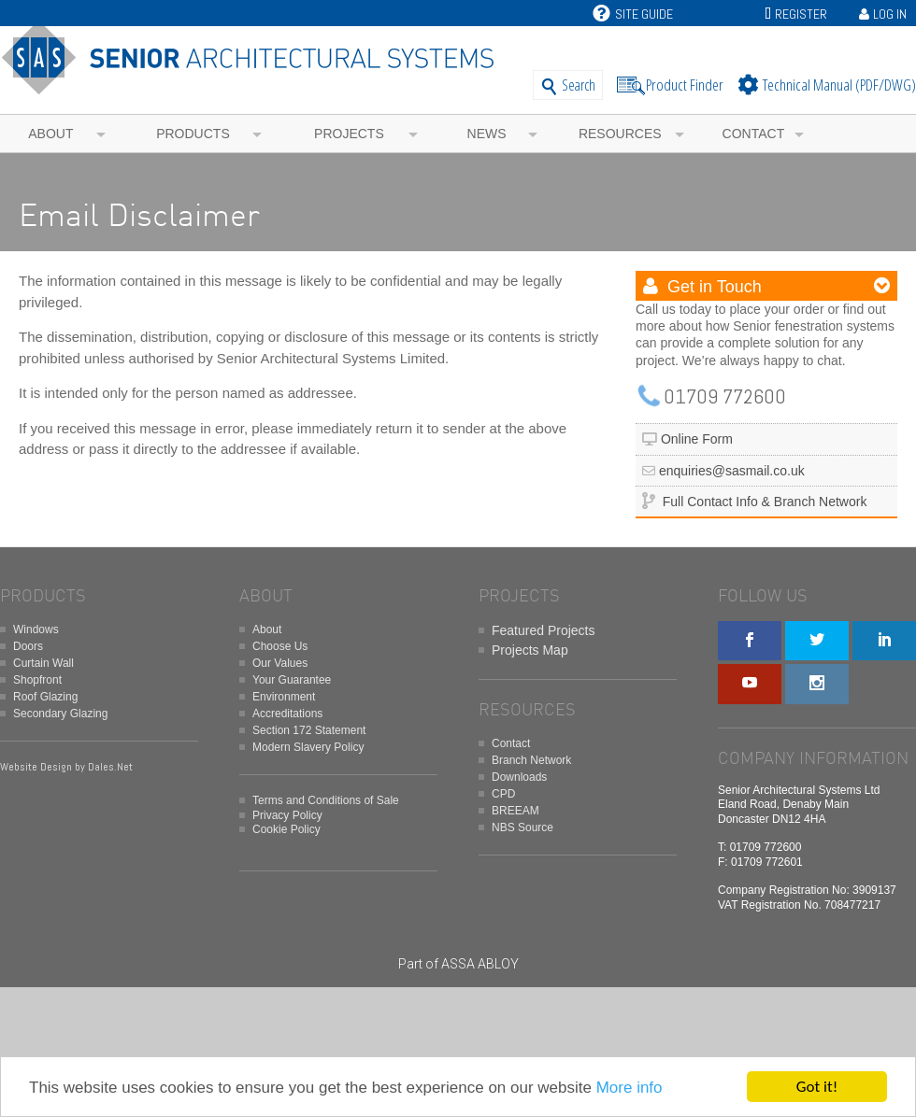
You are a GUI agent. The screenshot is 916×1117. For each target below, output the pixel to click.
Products (193, 133)
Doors (28, 646)
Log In (890, 14)
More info (629, 1087)
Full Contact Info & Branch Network (765, 501)
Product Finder (684, 84)
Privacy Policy (287, 815)
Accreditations (287, 713)
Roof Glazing (45, 696)
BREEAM (515, 810)
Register (801, 14)
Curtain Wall (43, 663)
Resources (620, 133)
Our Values (280, 663)
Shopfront (37, 679)
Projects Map (530, 650)
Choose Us (280, 646)
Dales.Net (110, 766)
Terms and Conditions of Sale (325, 800)
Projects (349, 133)
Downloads (519, 777)
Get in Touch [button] (712, 286)
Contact (754, 133)
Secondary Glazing (60, 713)
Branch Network (531, 760)
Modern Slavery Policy (308, 747)
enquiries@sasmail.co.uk (732, 470)
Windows (36, 629)
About (50, 133)
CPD (503, 793)
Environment (283, 696)
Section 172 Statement (308, 730)
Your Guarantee (291, 679)
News (487, 133)
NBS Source (522, 827)
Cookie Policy (286, 829)
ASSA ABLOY (480, 963)
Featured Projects (543, 630)
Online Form (697, 438)
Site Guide (633, 14)
